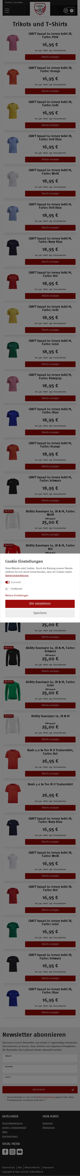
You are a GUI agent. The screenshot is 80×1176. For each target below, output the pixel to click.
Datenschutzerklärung (16, 576)
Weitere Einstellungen (16, 595)
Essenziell (16, 582)
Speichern (40, 613)
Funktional (16, 589)
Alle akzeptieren (40, 603)
